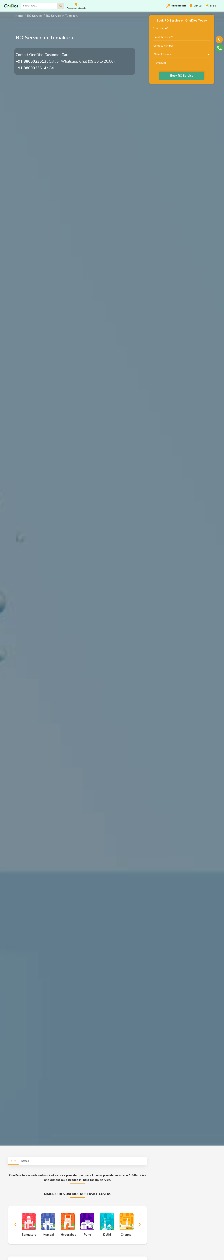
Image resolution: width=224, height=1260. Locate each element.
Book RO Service (181, 76)
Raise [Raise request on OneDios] (176, 6)
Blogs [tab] (25, 1161)
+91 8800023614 (31, 68)
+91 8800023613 (31, 61)
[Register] (198, 5)
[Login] (213, 5)
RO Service (34, 16)
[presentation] (15, 1224)
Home (19, 16)
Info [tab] (13, 1161)
